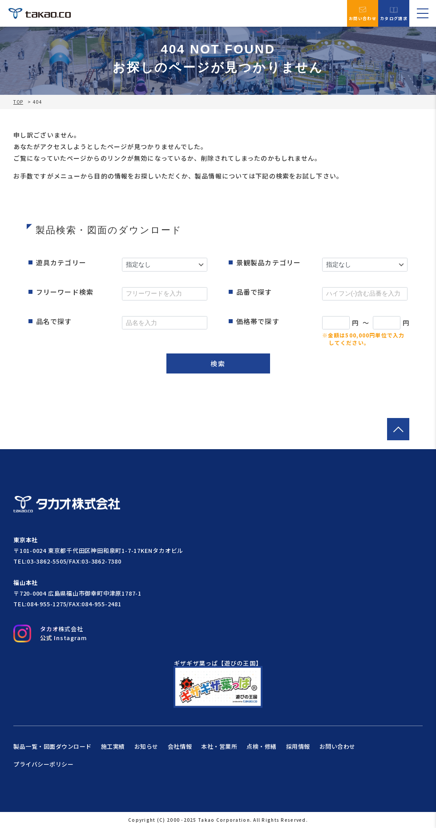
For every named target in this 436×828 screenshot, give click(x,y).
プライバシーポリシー (43, 764)
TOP (18, 102)
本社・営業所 (219, 746)
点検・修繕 (261, 746)
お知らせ (146, 746)
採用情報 (298, 746)
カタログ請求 (394, 13)
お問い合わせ (362, 13)
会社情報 (180, 746)
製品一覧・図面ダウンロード (52, 746)
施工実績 (113, 746)
